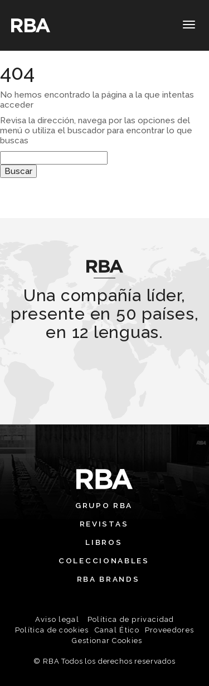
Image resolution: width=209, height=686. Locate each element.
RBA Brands (108, 578)
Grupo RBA (104, 505)
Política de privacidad (131, 619)
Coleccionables (104, 560)
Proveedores (169, 630)
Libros (103, 542)
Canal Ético (117, 630)
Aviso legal (57, 619)
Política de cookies (52, 630)
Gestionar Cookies (107, 640)
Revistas (104, 523)
